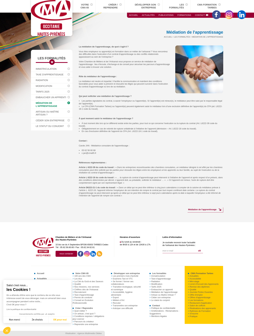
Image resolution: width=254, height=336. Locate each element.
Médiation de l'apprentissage (46, 104)
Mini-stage (193, 281)
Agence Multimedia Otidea (89, 333)
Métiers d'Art (117, 300)
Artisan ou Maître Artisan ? (47, 113)
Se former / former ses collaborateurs (122, 282)
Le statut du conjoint (50, 126)
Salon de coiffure (196, 305)
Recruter (116, 303)
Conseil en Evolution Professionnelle (83, 301)
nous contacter (66, 253)
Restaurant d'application (200, 303)
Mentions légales (158, 316)
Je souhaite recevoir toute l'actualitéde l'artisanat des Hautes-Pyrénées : (179, 243)
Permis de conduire (82, 297)
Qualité (77, 284)
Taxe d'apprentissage (50, 74)
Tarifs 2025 (42, 91)
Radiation (42, 80)
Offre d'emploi (195, 295)
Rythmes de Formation (199, 311)
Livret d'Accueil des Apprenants (203, 284)
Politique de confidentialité (162, 308)
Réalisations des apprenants (202, 308)
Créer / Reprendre (110, 6)
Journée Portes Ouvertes (200, 292)
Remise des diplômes (198, 287)
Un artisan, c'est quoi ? (84, 313)
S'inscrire (193, 313)
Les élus (77, 278)
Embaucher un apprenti (51, 97)
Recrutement (79, 292)
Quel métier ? (80, 311)
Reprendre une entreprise (85, 324)
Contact (201, 15)
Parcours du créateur (83, 321)
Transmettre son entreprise (124, 305)
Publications (165, 15)
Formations (184, 15)
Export (115, 297)
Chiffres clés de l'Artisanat (85, 289)
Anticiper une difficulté (122, 308)
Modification (44, 86)
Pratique (192, 316)
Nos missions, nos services (86, 287)
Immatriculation (46, 69)
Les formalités (176, 6)
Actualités (148, 15)
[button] (7, 330)
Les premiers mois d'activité (124, 276)
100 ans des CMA (82, 276)
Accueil (133, 15)
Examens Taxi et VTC (122, 278)
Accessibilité (194, 278)
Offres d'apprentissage (199, 297)
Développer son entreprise (145, 6)
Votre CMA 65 (85, 6)
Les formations (195, 300)
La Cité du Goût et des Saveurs (88, 281)
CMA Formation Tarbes (207, 6)
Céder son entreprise (50, 120)
